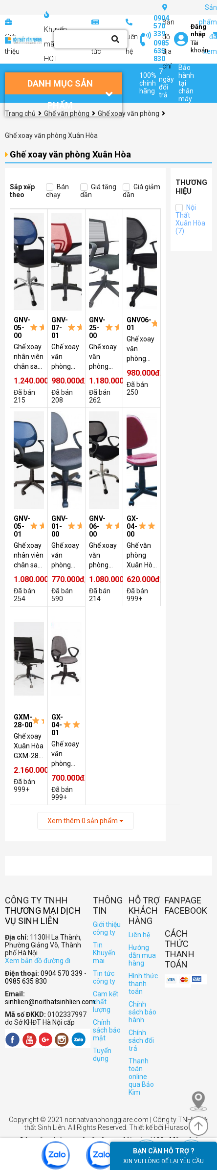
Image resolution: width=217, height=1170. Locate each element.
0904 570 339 (161, 26)
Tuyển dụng (102, 1054)
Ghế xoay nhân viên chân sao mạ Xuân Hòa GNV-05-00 (28, 357)
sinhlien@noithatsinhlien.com (50, 1002)
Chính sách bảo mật (107, 1030)
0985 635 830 (161, 51)
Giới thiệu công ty (107, 928)
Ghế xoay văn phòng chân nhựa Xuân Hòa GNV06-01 (141, 349)
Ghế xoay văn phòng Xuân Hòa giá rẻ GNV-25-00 (104, 357)
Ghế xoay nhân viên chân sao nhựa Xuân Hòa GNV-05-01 (28, 555)
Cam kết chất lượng (105, 1001)
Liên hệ (139, 935)
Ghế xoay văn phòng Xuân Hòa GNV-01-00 (66, 555)
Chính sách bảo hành (142, 1012)
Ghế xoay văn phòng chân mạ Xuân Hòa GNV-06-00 (104, 555)
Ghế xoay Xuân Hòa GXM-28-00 (28, 746)
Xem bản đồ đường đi (37, 961)
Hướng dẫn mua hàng (142, 955)
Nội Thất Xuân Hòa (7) (190, 219)
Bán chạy (57, 191)
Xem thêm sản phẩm (85, 821)
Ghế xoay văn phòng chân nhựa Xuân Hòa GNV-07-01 (66, 357)
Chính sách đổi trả (141, 1040)
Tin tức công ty (104, 977)
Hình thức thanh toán (143, 983)
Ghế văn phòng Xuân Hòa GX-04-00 (141, 555)
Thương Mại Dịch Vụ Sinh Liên (43, 915)
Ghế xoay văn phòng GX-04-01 (66, 754)
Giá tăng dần (98, 191)
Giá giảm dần (141, 191)
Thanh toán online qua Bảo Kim (141, 1076)
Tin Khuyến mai (104, 953)
